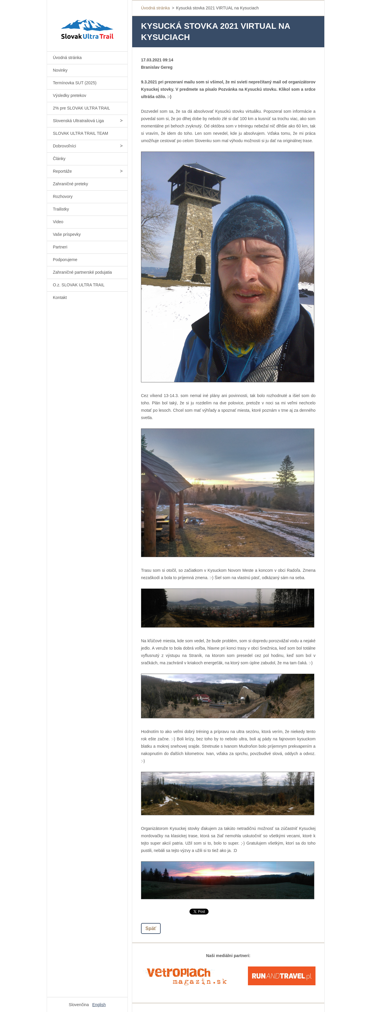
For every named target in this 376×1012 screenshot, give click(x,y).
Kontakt (60, 297)
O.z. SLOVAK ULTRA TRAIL (79, 285)
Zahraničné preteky (70, 183)
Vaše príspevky (67, 234)
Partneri (60, 247)
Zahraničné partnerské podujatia (82, 272)
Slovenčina (79, 1004)
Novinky (60, 70)
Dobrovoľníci (64, 146)
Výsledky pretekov (69, 95)
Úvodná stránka (67, 57)
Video (58, 221)
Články (59, 158)
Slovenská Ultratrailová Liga (78, 120)
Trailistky (61, 209)
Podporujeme (65, 259)
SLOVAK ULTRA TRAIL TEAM (80, 133)
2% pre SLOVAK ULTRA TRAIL (81, 108)
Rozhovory (63, 196)
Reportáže (62, 171)
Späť (150, 928)
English (99, 1004)
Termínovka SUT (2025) (74, 82)
